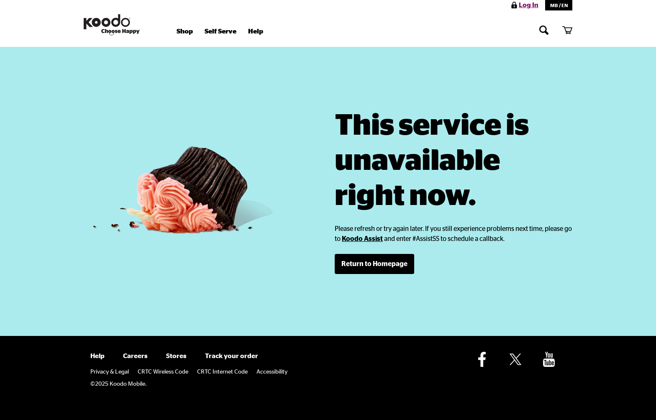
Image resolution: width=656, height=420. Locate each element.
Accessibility (271, 372)
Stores (176, 356)
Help (255, 31)
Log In (528, 5)
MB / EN (559, 5)
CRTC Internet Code (222, 372)
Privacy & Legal (109, 372)
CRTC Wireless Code (163, 372)
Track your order (231, 356)
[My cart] (567, 30)
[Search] (544, 30)
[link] (362, 239)
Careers (135, 356)
